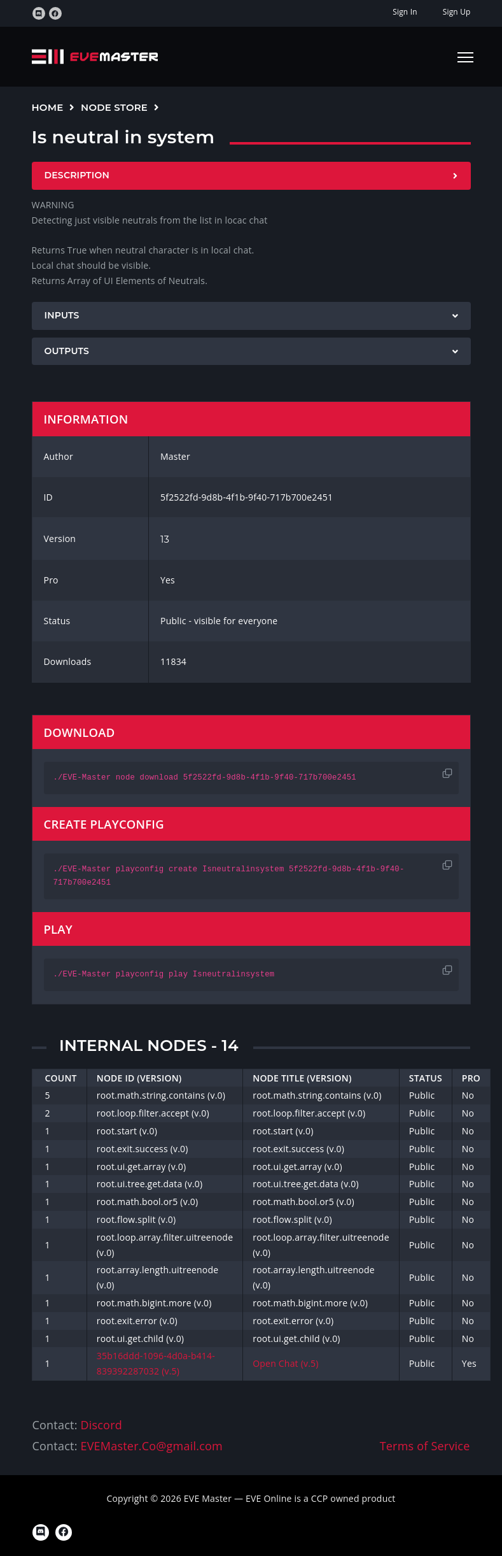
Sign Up (457, 12)
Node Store (114, 107)
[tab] (251, 176)
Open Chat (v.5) (285, 1363)
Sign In (405, 12)
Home (48, 107)
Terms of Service (425, 1445)
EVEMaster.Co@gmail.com (151, 1445)
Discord (101, 1424)
